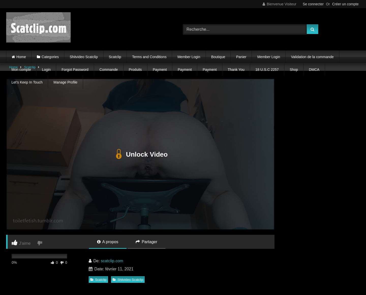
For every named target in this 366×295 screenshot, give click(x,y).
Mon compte (21, 70)
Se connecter (313, 4)
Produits (135, 70)
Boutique (218, 57)
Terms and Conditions (149, 57)
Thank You (236, 70)
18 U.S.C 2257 (267, 70)
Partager (146, 242)
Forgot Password (75, 70)
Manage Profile (65, 82)
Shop (294, 70)
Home (21, 57)
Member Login (188, 57)
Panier (241, 57)
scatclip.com (112, 261)
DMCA (314, 70)
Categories (50, 57)
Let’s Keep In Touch (26, 82)
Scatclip (115, 57)
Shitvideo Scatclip (84, 57)
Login (46, 70)
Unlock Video (140, 154)
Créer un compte (345, 4)
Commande (108, 70)
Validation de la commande (312, 57)
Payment (160, 70)
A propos (107, 242)
